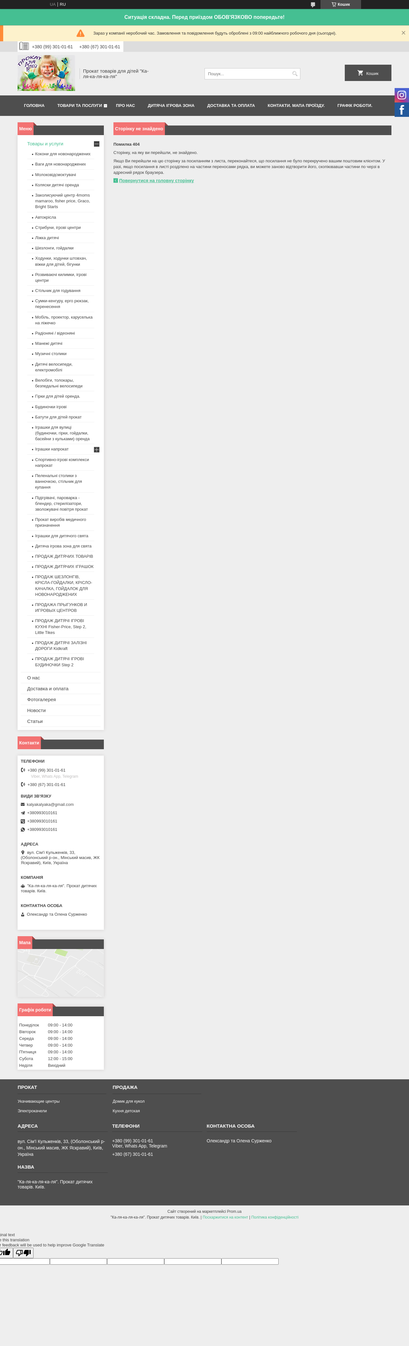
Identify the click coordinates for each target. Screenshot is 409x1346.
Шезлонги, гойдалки (54, 248)
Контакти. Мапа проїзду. (296, 105)
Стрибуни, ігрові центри (58, 227)
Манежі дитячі (48, 343)
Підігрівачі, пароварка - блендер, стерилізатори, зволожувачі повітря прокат (61, 503)
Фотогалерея (41, 699)
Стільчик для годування (58, 290)
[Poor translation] (23, 1253)
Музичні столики (50, 353)
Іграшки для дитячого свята (61, 535)
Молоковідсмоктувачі (55, 174)
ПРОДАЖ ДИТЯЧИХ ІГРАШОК (64, 566)
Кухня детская (126, 1110)
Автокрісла (45, 217)
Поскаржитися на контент (225, 1217)
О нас (33, 677)
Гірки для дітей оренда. (57, 396)
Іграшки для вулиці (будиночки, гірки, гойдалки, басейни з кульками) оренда (62, 433)
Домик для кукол (128, 1101)
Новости (36, 710)
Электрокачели (32, 1110)
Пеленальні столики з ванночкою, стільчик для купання (58, 481)
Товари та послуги (79, 105)
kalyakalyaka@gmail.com (50, 804)
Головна (34, 105)
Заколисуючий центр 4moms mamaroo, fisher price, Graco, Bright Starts (62, 201)
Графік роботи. (354, 105)
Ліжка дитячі (47, 237)
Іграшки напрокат (52, 449)
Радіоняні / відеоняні (55, 333)
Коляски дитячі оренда (57, 184)
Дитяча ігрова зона (171, 105)
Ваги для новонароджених (60, 164)
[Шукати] (294, 73)
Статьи (35, 721)
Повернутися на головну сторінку (156, 180)
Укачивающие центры (38, 1101)
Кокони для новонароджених (62, 153)
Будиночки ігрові (51, 406)
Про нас (125, 105)
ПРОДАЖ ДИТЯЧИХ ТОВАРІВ (64, 556)
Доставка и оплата (47, 688)
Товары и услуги (45, 143)
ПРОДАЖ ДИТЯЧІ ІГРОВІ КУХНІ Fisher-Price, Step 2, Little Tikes (60, 626)
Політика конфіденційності (274, 1217)
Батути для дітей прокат (58, 417)
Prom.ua (234, 1211)
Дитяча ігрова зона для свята (63, 546)
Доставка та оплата (231, 105)
